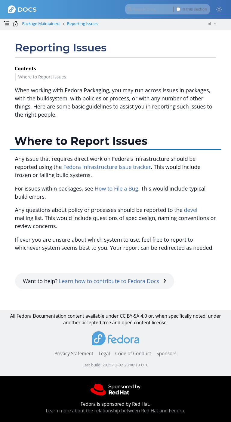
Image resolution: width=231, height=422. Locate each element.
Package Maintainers (41, 23)
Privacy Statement (73, 353)
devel (191, 209)
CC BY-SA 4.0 (133, 316)
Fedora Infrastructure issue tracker (107, 166)
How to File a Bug (116, 188)
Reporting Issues (82, 23)
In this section (191, 9)
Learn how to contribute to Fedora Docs (112, 281)
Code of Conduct (133, 353)
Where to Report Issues (42, 77)
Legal (104, 353)
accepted (91, 323)
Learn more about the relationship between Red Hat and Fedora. (115, 411)
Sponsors (166, 353)
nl (209, 23)
